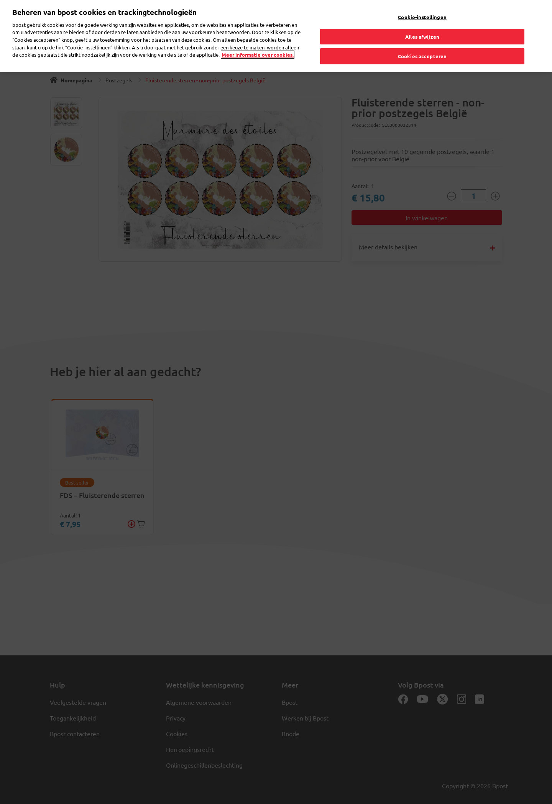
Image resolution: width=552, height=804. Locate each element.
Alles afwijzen (422, 36)
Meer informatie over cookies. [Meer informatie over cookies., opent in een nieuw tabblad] (258, 54)
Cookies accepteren (422, 56)
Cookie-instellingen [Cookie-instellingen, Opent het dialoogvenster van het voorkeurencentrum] (422, 17)
